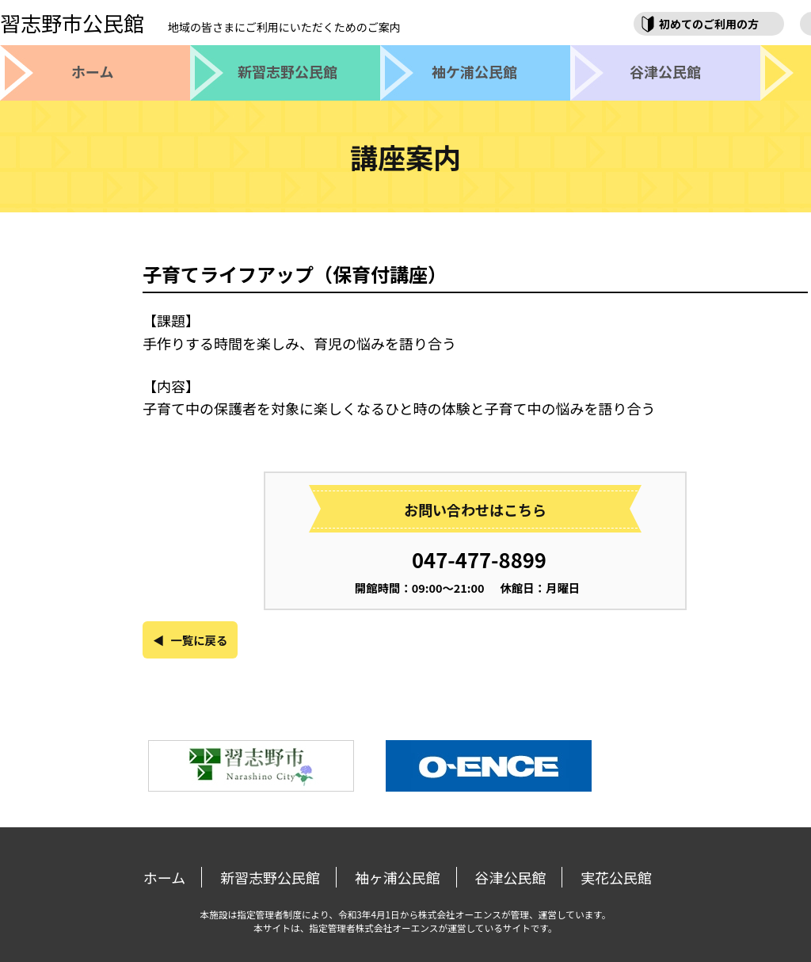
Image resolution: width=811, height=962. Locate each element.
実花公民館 (616, 877)
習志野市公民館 (200, 22)
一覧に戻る (198, 640)
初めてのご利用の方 (709, 24)
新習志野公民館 (270, 877)
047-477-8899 (479, 559)
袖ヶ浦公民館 (397, 877)
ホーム (164, 877)
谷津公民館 (510, 877)
